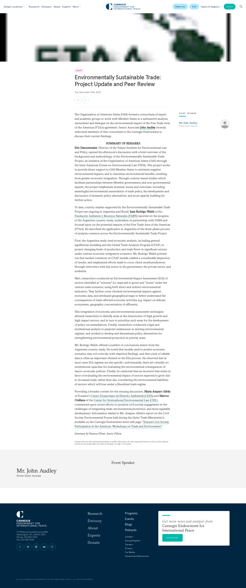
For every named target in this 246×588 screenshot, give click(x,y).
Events (129, 519)
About (57, 6)
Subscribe (172, 537)
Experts (66, 6)
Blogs (128, 524)
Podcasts (131, 530)
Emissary (46, 6)
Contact (129, 536)
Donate (229, 6)
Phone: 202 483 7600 (27, 537)
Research (34, 6)
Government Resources (137, 556)
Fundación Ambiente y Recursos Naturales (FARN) (106, 216)
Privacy (128, 548)
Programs (131, 513)
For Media (130, 552)
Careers (129, 544)
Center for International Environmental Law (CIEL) (126, 400)
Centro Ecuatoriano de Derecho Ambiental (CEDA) (122, 396)
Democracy (180, 6)
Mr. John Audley (188, 122)
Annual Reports (132, 540)
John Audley (147, 127)
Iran (194, 6)
